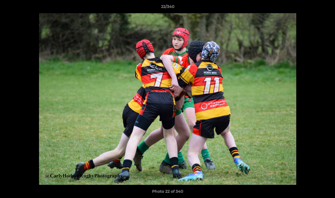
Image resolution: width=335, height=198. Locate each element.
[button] (325, 8)
